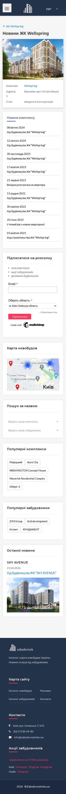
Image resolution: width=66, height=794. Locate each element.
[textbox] (33, 421)
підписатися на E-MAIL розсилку (29, 759)
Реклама (45, 690)
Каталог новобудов (20, 690)
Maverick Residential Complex (27, 478)
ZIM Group (16, 521)
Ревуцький (16, 462)
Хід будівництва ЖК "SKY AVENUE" (32, 573)
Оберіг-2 (15, 486)
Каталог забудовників (22, 698)
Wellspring (30, 85)
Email (13, 284)
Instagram (46, 767)
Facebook (21, 767)
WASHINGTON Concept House (28, 470)
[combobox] (33, 421)
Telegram (33, 767)
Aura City (32, 462)
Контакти (45, 698)
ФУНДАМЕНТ (31, 529)
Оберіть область (20, 300)
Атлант (14, 529)
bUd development (37, 521)
